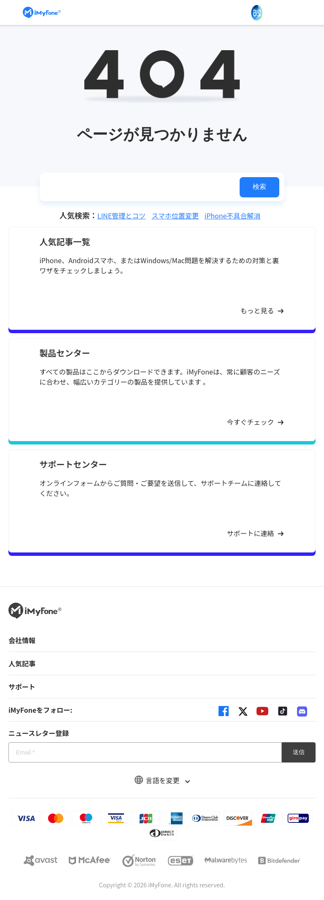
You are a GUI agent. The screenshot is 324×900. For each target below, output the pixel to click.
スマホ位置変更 (175, 215)
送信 (299, 752)
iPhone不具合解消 (233, 215)
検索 (259, 186)
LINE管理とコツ (121, 215)
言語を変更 (162, 780)
